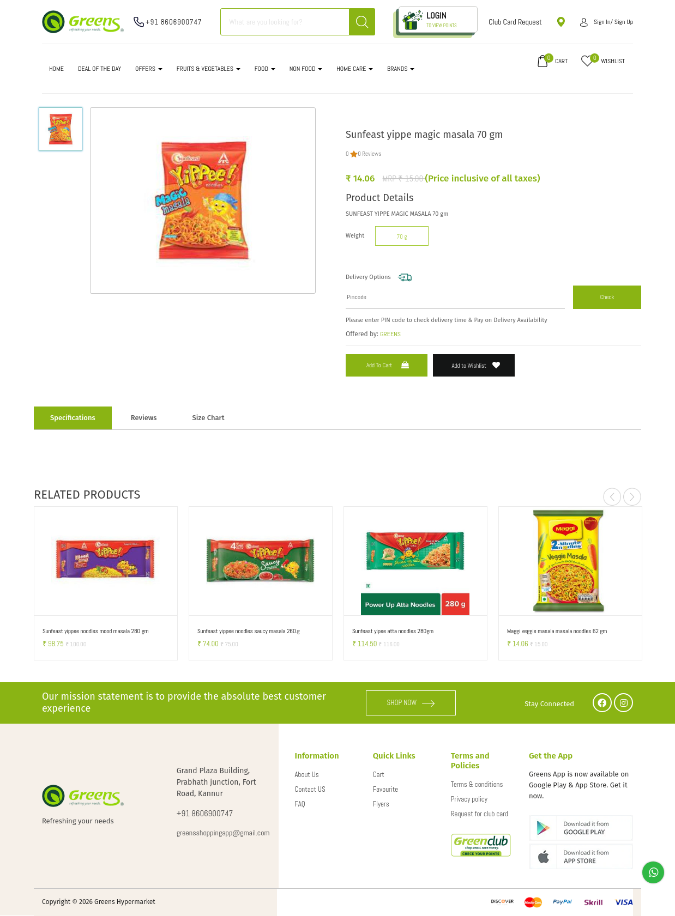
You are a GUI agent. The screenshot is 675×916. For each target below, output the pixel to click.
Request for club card (479, 813)
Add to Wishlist (476, 365)
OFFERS (148, 68)
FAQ (300, 804)
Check (607, 297)
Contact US (310, 789)
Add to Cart (388, 365)
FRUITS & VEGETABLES (208, 68)
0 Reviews (369, 153)
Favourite (385, 789)
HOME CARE (354, 68)
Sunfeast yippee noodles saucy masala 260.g (248, 631)
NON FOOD (306, 68)
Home (56, 68)
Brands (400, 68)
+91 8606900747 (174, 22)
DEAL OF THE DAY (99, 68)
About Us (307, 774)
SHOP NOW (411, 702)
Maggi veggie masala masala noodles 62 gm (557, 631)
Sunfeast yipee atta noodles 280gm (392, 631)
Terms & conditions (477, 784)
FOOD (265, 68)
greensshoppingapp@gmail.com (217, 833)
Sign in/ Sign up (606, 22)
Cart (378, 774)
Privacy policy (469, 799)
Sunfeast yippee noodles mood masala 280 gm (96, 631)
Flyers (381, 804)
